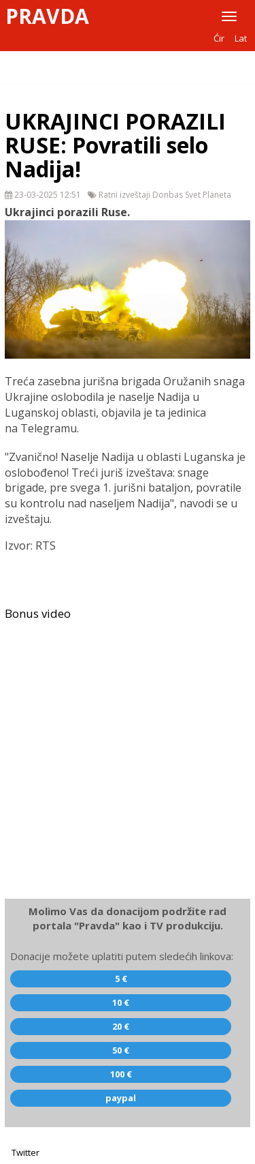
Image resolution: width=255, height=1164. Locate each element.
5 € (121, 978)
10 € (120, 1002)
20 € (120, 1026)
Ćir (219, 38)
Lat (241, 38)
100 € (121, 1074)
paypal (120, 1098)
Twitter (25, 1152)
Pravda (47, 16)
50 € (120, 1050)
